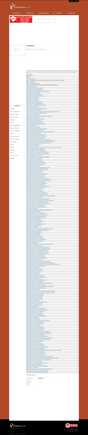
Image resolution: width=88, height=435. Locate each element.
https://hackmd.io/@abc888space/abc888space (36, 134)
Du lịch (17, 144)
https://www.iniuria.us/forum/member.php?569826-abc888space (39, 368)
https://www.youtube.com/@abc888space (35, 88)
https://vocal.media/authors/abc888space (35, 197)
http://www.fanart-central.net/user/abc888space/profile (37, 372)
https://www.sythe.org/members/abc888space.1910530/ (38, 152)
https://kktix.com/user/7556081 (33, 145)
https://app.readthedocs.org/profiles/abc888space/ (37, 108)
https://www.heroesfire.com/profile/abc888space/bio (37, 301)
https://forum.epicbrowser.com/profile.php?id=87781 (37, 202)
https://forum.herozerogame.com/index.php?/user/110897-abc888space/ (41, 195)
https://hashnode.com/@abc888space (34, 120)
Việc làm (17, 147)
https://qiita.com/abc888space (33, 367)
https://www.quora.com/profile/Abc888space (35, 95)
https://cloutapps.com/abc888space (34, 233)
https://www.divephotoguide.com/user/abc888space (37, 183)
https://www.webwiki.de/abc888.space (34, 278)
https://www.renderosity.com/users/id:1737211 (36, 175)
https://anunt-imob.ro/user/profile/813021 (35, 312)
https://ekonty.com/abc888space (33, 300)
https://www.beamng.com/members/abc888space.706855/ (38, 339)
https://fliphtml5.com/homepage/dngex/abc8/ (35, 345)
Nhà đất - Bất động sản (17, 125)
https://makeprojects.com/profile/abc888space (36, 351)
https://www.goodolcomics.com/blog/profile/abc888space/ (38, 186)
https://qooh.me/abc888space (32, 306)
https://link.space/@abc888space (33, 289)
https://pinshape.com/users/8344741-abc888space (37, 173)
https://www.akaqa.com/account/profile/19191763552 (37, 365)
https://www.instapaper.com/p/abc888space (35, 122)
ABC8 (28, 71)
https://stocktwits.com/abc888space (34, 144)
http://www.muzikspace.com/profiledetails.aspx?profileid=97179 (39, 283)
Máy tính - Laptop (17, 117)
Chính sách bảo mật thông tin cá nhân (71, 429)
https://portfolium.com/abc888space (34, 211)
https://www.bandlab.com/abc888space (34, 172)
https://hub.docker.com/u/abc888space (34, 159)
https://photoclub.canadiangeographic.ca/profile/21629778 (38, 178)
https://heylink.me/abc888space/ (33, 114)
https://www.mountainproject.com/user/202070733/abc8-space (39, 180)
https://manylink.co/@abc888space (34, 342)
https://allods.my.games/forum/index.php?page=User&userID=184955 (40, 290)
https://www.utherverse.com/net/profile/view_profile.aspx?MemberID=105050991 (43, 358)
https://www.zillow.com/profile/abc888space (35, 220)
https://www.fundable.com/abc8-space (34, 155)
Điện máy (17, 122)
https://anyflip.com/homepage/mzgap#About (35, 164)
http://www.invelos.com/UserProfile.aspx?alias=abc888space (39, 331)
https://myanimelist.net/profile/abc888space (35, 130)
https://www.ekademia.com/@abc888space (35, 294)
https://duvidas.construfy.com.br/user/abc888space (37, 258)
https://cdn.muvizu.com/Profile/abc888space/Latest (37, 113)
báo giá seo (18, 433)
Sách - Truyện (17, 141)
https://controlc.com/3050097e (33, 317)
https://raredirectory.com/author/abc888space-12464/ (37, 251)
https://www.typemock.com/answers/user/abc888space (37, 230)
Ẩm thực (17, 133)
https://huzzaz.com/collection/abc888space (35, 344)
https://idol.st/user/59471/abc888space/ (34, 269)
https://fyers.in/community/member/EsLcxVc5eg (36, 223)
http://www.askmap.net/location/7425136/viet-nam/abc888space (39, 209)
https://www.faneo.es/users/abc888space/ (35, 281)
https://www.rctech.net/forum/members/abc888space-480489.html (40, 337)
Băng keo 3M (12, 433)
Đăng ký (76, 1)
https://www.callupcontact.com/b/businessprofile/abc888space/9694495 (41, 141)
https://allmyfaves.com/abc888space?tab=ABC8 (36, 217)
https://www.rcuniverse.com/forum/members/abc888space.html (39, 333)
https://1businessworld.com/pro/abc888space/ (36, 348)
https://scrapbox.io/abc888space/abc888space (36, 184)
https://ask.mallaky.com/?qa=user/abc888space (36, 287)
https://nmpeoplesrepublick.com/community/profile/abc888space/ (39, 244)
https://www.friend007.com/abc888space (35, 270)
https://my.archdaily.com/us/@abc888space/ (35, 187)
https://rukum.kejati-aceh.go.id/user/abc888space (36, 315)
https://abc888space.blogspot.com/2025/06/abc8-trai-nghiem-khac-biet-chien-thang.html (44, 147)
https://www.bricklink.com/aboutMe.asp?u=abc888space (38, 153)
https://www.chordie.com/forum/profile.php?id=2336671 (38, 214)
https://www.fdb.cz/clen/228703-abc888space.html (37, 280)
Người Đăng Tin (30, 378)
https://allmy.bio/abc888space (32, 208)
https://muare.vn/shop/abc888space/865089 (35, 353)
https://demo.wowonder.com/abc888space (35, 340)
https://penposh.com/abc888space (33, 272)
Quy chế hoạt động (74, 428)
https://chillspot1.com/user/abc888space (35, 303)
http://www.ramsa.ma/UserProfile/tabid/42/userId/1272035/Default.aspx (41, 262)
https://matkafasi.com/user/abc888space (35, 298)
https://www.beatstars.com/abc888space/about (36, 124)
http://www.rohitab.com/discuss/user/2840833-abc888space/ (39, 203)
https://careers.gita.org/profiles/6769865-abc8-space (37, 362)
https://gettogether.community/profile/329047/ (36, 308)
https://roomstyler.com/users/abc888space (35, 326)
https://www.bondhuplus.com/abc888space (35, 275)
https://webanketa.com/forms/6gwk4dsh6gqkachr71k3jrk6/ (38, 320)
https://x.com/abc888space (32, 86)
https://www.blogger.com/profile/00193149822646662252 (38, 91)
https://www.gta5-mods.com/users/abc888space (36, 181)
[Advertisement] (58, 6)
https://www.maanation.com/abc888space (35, 237)
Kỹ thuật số (17, 119)
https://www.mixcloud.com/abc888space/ (35, 158)
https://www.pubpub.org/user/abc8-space (35, 241)
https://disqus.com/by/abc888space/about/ (35, 103)
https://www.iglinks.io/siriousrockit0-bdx (34, 297)
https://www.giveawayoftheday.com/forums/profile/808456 (38, 198)
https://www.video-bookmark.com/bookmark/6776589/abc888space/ (40, 286)
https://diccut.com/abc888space (33, 267)
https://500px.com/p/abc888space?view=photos (36, 105)
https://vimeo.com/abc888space (33, 97)
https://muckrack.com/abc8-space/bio (34, 222)
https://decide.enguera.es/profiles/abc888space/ (36, 276)
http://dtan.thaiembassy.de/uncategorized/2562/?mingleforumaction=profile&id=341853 (44, 350)
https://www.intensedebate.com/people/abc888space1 (37, 169)
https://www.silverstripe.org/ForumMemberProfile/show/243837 (39, 139)
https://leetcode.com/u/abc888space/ (34, 133)
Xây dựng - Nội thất (17, 128)
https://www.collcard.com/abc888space (34, 259)
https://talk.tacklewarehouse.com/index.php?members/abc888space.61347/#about (43, 264)
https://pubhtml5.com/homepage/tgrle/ (34, 361)
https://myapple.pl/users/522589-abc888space (36, 334)
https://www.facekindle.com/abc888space (35, 236)
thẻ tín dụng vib (23, 433)
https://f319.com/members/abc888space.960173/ (36, 354)
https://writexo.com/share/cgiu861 (33, 127)
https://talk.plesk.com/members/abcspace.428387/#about (38, 247)
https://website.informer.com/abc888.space (35, 314)
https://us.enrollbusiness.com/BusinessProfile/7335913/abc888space (40, 200)
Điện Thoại (29, 381)
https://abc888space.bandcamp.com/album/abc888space (38, 156)
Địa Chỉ (28, 383)
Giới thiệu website (17, 155)
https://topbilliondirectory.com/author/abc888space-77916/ (38, 248)
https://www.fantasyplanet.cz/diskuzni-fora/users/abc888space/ (39, 359)
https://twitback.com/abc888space (33, 319)
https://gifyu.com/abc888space (33, 242)
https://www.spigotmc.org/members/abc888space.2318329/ (38, 167)
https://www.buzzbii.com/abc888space (34, 231)
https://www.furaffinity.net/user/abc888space (35, 138)
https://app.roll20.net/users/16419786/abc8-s (35, 148)
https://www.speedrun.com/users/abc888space (36, 177)
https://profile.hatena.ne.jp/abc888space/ (35, 102)
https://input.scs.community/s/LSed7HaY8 (35, 245)
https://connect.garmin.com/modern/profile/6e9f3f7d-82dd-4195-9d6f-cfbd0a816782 (43, 111)
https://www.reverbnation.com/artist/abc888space (36, 163)
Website (28, 385)
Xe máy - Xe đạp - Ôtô (17, 130)
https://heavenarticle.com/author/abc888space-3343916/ (38, 253)
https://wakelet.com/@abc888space (34, 117)
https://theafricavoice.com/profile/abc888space (36, 265)
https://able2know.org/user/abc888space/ (35, 323)
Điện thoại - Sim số (17, 114)
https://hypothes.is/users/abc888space (34, 304)
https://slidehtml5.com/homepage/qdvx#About (36, 255)
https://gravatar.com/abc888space (33, 92)
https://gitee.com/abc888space (33, 106)
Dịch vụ (17, 152)
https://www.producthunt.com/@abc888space (36, 311)
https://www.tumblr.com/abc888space (34, 94)
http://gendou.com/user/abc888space (34, 225)
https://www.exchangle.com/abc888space (35, 329)
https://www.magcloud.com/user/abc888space (36, 284)
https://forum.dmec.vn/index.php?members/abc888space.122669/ (40, 228)
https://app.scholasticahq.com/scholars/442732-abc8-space (38, 142)
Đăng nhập (71, 1)
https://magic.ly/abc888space (32, 226)
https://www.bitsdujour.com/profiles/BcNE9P (35, 205)
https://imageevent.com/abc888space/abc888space (37, 192)
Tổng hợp (17, 158)
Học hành (17, 150)
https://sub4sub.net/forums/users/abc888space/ (36, 256)
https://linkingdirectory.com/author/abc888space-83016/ (38, 250)
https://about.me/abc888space (33, 99)
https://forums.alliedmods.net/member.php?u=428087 (37, 194)
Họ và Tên (29, 379)
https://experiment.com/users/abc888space (35, 191)
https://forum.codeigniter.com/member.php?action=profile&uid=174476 (41, 131)
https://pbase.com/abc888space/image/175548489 (37, 128)
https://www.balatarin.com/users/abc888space (36, 328)
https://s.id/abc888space (31, 125)
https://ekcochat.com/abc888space (33, 234)
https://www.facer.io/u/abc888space (34, 219)
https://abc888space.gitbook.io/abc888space (35, 161)
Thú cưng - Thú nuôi (17, 139)
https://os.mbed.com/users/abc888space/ (35, 170)
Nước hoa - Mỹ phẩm (17, 111)
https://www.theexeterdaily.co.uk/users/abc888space (37, 309)
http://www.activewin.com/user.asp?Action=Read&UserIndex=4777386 (41, 292)
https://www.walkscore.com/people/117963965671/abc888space (39, 116)
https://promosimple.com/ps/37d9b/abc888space (36, 206)
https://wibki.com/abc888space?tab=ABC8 (35, 295)
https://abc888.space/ (31, 78)
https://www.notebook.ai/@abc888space (35, 364)
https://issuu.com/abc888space (33, 100)
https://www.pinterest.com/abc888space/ (35, 89)
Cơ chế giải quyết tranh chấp (72, 431)
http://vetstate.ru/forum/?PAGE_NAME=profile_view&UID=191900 (40, 356)
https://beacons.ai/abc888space (33, 166)
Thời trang (17, 108)
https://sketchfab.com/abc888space (34, 109)
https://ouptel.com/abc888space (33, 273)
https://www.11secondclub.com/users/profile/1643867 (37, 347)
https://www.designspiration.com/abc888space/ (36, 150)
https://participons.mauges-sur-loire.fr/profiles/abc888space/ (38, 261)
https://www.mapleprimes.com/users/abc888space (37, 239)
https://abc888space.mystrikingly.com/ (34, 189)
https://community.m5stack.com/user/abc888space (37, 216)
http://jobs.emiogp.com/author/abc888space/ (35, 322)
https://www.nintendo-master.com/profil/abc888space (37, 370)
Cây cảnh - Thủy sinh (17, 136)
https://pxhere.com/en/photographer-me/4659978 (36, 136)
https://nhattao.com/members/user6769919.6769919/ (37, 336)
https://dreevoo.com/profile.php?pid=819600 (35, 119)
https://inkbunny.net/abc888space (33, 325)
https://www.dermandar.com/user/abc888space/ (36, 212)
